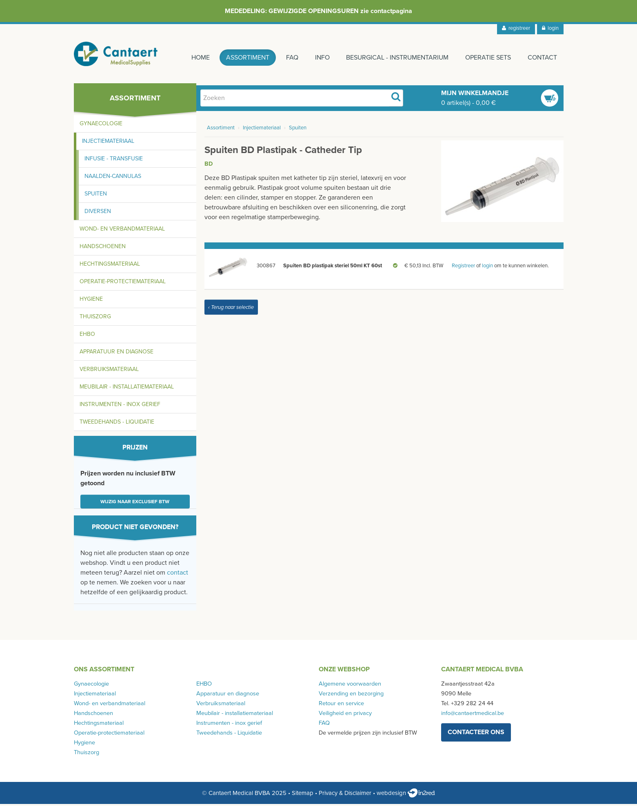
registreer (516, 28)
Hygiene (91, 301)
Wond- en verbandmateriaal (122, 230)
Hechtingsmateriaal (110, 265)
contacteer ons (476, 734)
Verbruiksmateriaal (109, 371)
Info (320, 57)
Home (197, 57)
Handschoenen (103, 248)
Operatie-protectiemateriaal (123, 283)
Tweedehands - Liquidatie (117, 423)
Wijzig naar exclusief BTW (134, 503)
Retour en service (341, 705)
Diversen (97, 213)
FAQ (290, 57)
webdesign (406, 795)
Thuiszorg (95, 318)
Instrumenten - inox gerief (120, 406)
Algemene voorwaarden (350, 685)
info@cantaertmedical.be (472, 715)
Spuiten (95, 195)
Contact (542, 57)
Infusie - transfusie (113, 160)
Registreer (463, 267)
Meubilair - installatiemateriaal (127, 388)
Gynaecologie (101, 125)
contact (177, 575)
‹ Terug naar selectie (231, 309)
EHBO (87, 336)
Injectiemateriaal (108, 143)
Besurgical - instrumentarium (396, 57)
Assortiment (245, 57)
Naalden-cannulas (112, 178)
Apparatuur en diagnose (116, 353)
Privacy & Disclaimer (345, 795)
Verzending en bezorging (351, 695)
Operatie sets (487, 57)
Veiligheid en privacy (345, 715)
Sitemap (302, 795)
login (550, 28)
